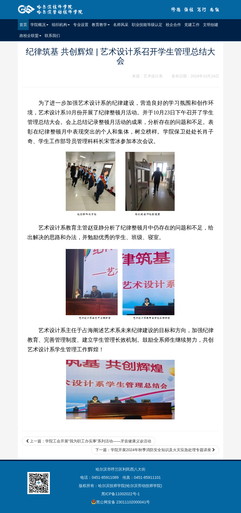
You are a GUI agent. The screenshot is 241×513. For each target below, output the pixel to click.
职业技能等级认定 (147, 24)
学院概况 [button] (39, 24)
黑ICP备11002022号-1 (120, 494)
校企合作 (173, 24)
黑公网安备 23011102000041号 (120, 501)
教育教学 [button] (101, 24)
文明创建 (210, 24)
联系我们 (52, 35)
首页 (24, 24)
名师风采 (120, 24)
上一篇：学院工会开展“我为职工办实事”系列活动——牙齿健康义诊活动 (88, 441)
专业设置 (80, 24)
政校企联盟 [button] (30, 35)
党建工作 (192, 24)
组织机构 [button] (61, 24)
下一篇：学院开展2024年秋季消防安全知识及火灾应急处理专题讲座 (155, 450)
